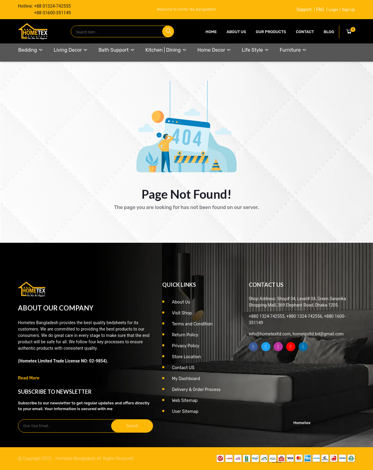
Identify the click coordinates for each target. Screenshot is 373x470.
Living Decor (71, 50)
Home (211, 31)
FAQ (320, 9)
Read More (28, 378)
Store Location (186, 356)
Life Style (255, 50)
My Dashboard (186, 378)
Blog (329, 31)
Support (303, 9)
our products (271, 31)
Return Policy (185, 335)
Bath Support (116, 50)
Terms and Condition (192, 324)
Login (333, 9)
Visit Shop (182, 313)
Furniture (293, 50)
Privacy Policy (185, 345)
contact (305, 31)
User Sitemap (185, 411)
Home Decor (214, 50)
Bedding (30, 50)
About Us (236, 31)
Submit (132, 425)
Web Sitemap (184, 400)
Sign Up (348, 9)
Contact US (183, 367)
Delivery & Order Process (196, 389)
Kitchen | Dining (166, 50)
